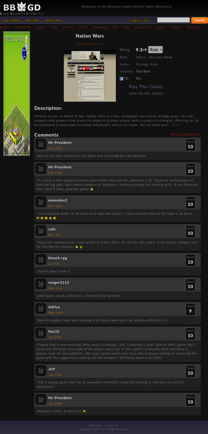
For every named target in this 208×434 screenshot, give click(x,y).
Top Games (11, 20)
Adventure (23, 27)
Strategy (193, 27)
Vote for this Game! (146, 93)
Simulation (143, 27)
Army (41, 27)
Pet (115, 27)
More (176, 125)
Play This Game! (146, 86)
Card (54, 27)
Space (161, 27)
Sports (176, 27)
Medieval (100, 27)
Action (5, 27)
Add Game (53, 20)
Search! (199, 20)
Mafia (83, 27)
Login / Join (140, 20)
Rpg (126, 27)
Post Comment (184, 134)
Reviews (32, 20)
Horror (68, 27)
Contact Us (112, 425)
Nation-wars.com (90, 44)
